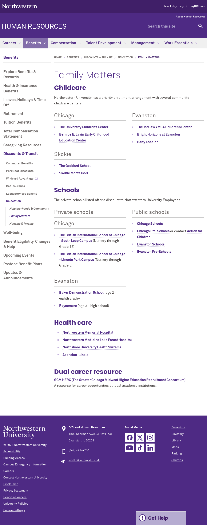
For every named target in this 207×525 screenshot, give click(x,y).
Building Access (14, 458)
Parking (176, 453)
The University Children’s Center (83, 127)
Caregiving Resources (22, 145)
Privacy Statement (15, 490)
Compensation (66, 43)
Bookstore (178, 427)
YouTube (129, 448)
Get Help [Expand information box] (158, 518)
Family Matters (19, 216)
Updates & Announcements (18, 275)
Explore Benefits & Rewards (19, 74)
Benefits (36, 43)
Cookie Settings (14, 510)
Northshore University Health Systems (92, 347)
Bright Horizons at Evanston (158, 134)
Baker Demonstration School (81, 292)
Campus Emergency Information (25, 464)
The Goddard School (75, 166)
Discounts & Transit (20, 154)
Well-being (13, 233)
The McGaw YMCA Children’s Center (164, 127)
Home (58, 57)
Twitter (140, 437)
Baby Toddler (147, 142)
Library (176, 440)
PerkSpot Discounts (19, 171)
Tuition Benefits (17, 122)
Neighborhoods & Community (29, 208)
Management (145, 43)
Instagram (150, 437)
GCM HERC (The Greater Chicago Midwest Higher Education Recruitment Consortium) (120, 380)
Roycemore (68, 306)
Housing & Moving (21, 223)
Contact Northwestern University (25, 477)
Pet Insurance (15, 186)
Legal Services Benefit (21, 193)
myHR (183, 6)
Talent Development (106, 43)
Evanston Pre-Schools (154, 251)
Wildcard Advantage (19, 178)
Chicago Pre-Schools (153, 231)
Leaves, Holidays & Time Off (24, 102)
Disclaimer (10, 484)
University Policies (15, 503)
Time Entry (170, 6)
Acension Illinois (75, 355)
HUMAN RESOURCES (34, 26)
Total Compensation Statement (20, 134)
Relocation (13, 201)
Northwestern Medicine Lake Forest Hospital (97, 340)
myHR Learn (198, 6)
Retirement (13, 114)
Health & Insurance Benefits (20, 88)
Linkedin (150, 448)
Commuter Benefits (19, 163)
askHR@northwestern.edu (84, 460)
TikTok (140, 448)
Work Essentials (180, 43)
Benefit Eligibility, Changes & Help (26, 244)
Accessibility (11, 451)
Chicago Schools (150, 223)
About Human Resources (190, 17)
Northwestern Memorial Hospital (88, 332)
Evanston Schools (150, 244)
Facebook (129, 437)
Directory (177, 434)
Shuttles (177, 460)
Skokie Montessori (73, 173)
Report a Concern (15, 497)
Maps (175, 447)
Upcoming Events (18, 255)
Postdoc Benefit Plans (22, 264)
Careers (12, 43)
